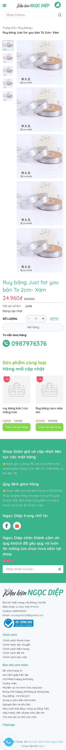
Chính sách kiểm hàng (16, 648)
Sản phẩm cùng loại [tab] (24, 362)
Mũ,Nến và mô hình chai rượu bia (22, 687)
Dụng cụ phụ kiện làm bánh (19, 700)
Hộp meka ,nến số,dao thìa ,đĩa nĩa (23, 712)
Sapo (41, 746)
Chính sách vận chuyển (16, 644)
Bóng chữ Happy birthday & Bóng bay (26, 691)
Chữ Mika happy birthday (18, 679)
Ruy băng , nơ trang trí (16, 695)
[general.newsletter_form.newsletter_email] (33, 569)
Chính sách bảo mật (15, 657)
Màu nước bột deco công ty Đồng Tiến (26, 708)
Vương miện (10, 683)
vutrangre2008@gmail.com (27, 615)
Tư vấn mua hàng (14, 335)
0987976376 (29, 343)
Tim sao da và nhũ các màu (20, 717)
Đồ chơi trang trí (12, 670)
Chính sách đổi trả (13, 652)
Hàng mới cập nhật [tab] (23, 368)
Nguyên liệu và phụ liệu (16, 704)
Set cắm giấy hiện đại (15, 674)
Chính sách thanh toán (16, 640)
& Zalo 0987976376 (27, 606)
